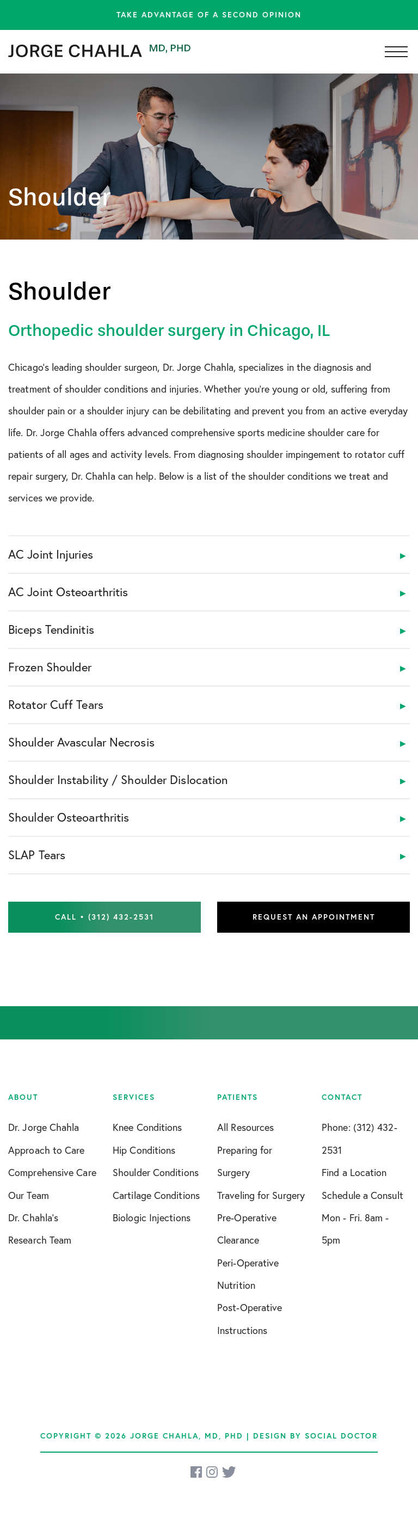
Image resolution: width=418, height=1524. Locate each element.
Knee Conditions (147, 1127)
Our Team (28, 1195)
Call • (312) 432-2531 (104, 917)
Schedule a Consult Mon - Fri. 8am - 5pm (362, 1218)
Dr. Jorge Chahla (43, 1127)
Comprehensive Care (52, 1172)
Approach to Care (46, 1150)
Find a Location (354, 1172)
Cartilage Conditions (156, 1195)
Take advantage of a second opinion (209, 15)
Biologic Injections (151, 1217)
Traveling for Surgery (261, 1195)
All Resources (245, 1127)
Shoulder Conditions (156, 1172)
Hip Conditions (144, 1150)
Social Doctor (341, 1436)
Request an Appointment (314, 917)
